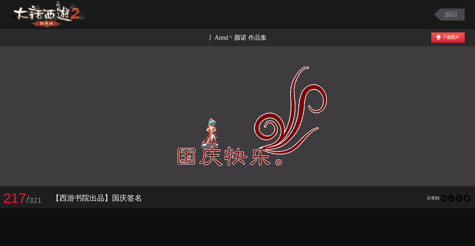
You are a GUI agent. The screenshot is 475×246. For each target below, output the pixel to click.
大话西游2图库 (48, 14)
